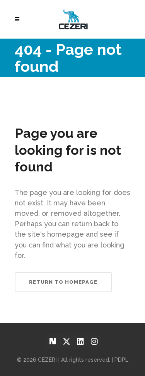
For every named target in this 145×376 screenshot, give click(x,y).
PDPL (121, 360)
